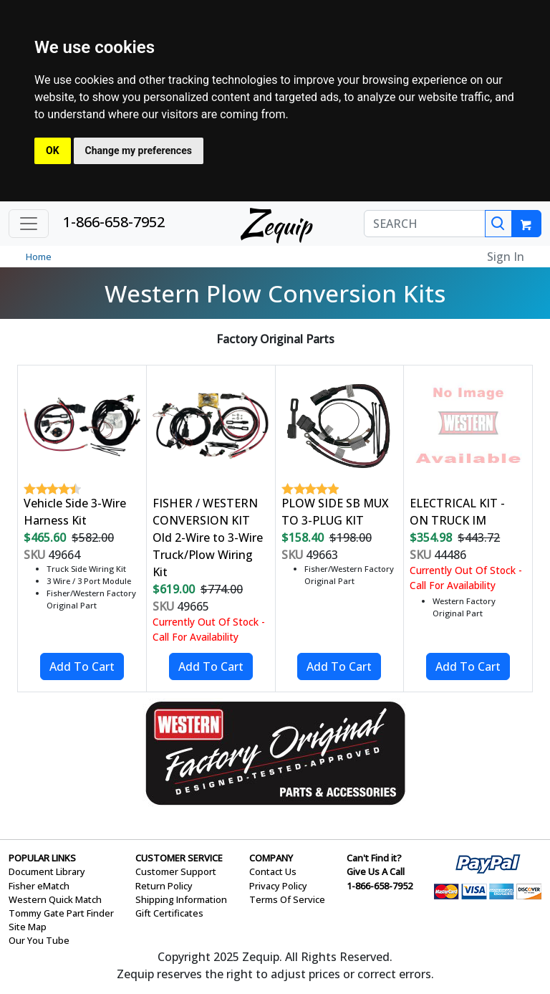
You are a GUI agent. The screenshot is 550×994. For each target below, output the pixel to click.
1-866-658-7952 (114, 221)
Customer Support (175, 871)
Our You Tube (39, 940)
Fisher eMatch (39, 885)
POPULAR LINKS (42, 857)
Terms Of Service (287, 899)
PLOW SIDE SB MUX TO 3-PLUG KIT (335, 511)
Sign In (505, 256)
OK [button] (52, 150)
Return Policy (164, 885)
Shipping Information (181, 899)
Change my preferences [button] (138, 150)
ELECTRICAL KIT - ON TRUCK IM (457, 511)
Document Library (47, 871)
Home (39, 256)
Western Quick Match (55, 899)
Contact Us (272, 871)
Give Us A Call (376, 871)
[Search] (498, 223)
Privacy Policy (278, 885)
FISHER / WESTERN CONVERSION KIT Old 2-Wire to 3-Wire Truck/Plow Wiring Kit (208, 537)
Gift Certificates (169, 913)
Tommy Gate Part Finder (61, 913)
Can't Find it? (374, 857)
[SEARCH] (425, 223)
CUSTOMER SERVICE (179, 857)
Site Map (28, 926)
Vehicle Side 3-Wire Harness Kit (75, 511)
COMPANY (271, 857)
